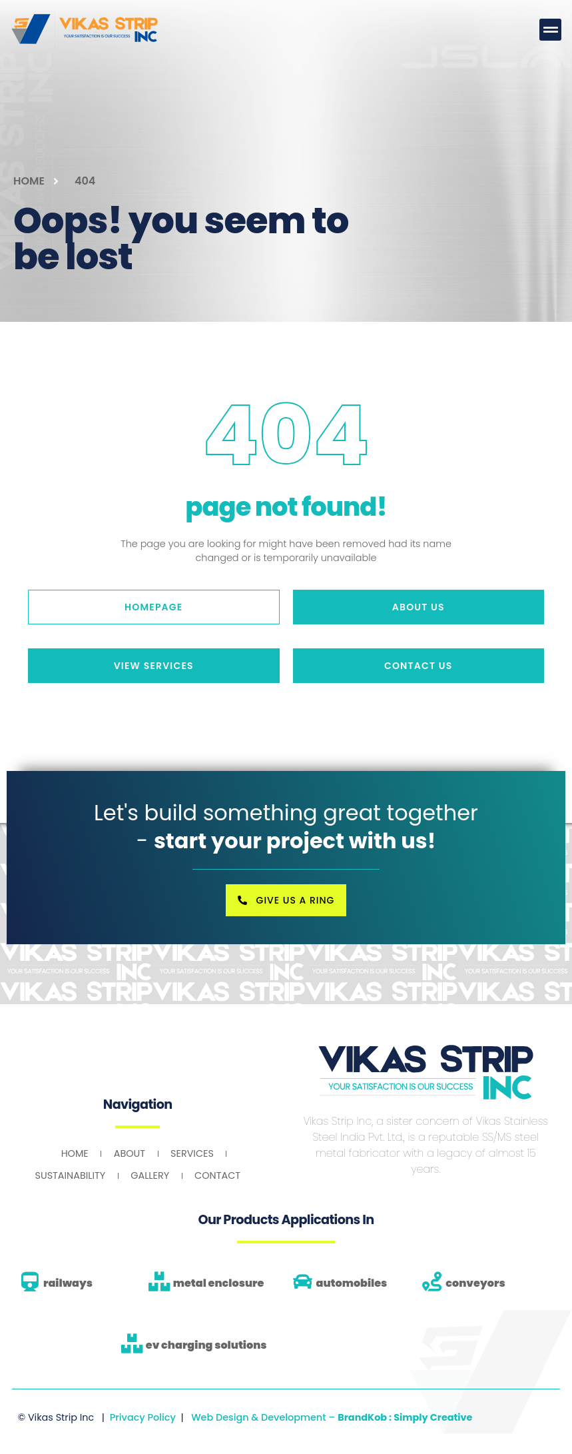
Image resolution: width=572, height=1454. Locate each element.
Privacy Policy (143, 1416)
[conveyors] (431, 1281)
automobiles (352, 1283)
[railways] (29, 1281)
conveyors (475, 1283)
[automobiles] (302, 1281)
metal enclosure (218, 1283)
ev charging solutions (206, 1345)
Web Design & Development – (331, 1416)
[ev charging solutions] (132, 1343)
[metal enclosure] (159, 1281)
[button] (550, 30)
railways (68, 1283)
